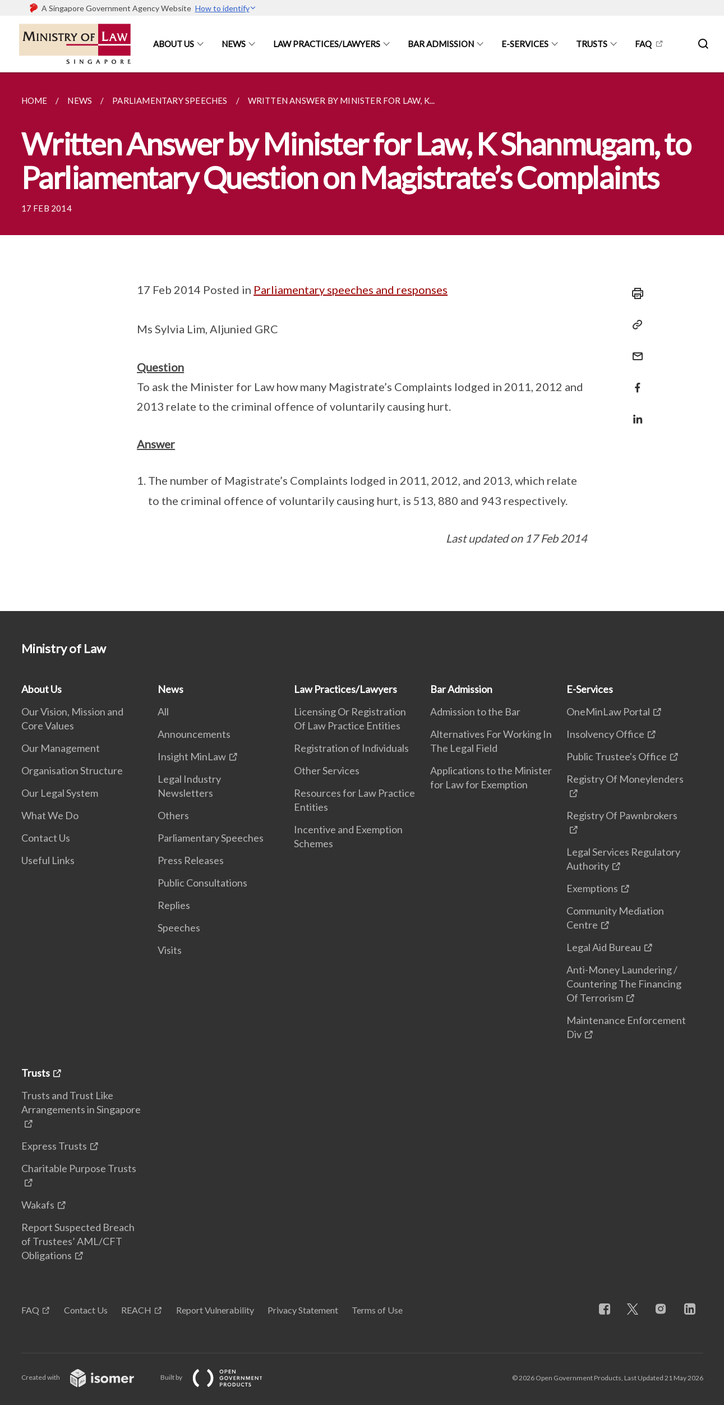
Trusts (591, 44)
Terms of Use (377, 1310)
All (163, 711)
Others (173, 815)
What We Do (50, 815)
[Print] (634, 293)
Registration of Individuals (351, 748)
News (234, 44)
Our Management (60, 748)
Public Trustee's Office (616, 756)
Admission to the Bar (475, 711)
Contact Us (45, 838)
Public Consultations (202, 882)
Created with (86, 1377)
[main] (362, 341)
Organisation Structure (72, 770)
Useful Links (48, 860)
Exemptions (592, 888)
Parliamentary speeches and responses (350, 289)
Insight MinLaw (192, 756)
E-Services (524, 44)
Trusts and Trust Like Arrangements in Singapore (81, 1102)
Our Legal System (59, 793)
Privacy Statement (303, 1310)
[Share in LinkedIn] (634, 412)
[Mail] (634, 349)
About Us (173, 44)
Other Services (326, 770)
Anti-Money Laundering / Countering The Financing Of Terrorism (623, 983)
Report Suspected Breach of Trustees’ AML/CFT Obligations (78, 1241)
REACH (136, 1310)
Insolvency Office (605, 734)
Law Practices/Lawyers (326, 44)
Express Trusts (54, 1146)
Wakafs (37, 1205)
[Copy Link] (634, 324)
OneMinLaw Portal (608, 711)
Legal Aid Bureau (603, 947)
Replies (174, 905)
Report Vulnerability (215, 1310)
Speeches (179, 927)
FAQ (643, 44)
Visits (170, 950)
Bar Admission (441, 44)
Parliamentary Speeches (211, 838)
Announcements (194, 734)
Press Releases (191, 860)
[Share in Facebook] (634, 380)
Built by (220, 1377)
